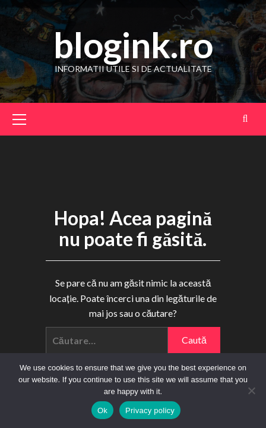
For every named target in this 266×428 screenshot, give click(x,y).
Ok (102, 410)
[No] (251, 390)
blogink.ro (133, 44)
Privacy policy (150, 410)
